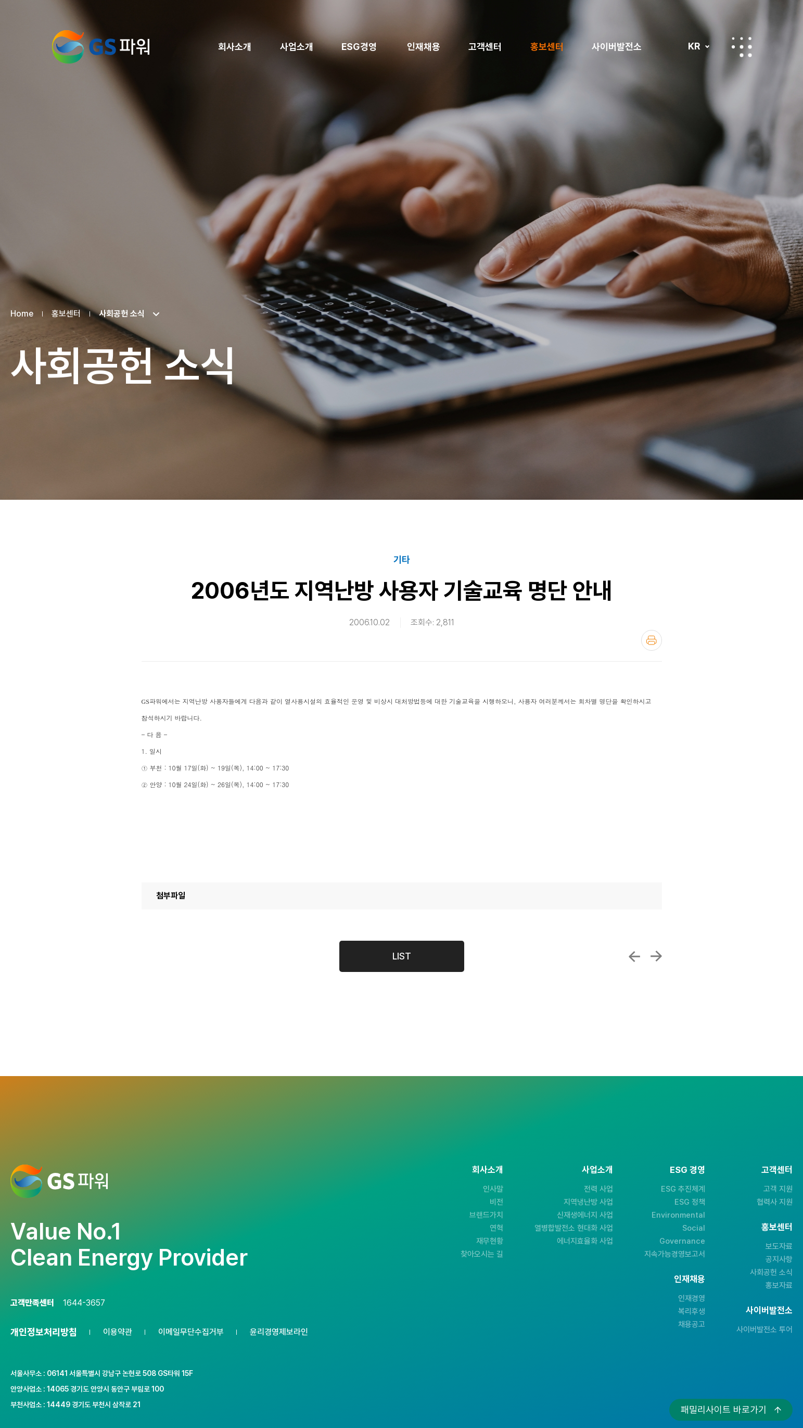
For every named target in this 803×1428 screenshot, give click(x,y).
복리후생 (691, 1311)
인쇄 (651, 640)
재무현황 (489, 1241)
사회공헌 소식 (771, 1272)
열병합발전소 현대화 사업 (573, 1228)
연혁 (496, 1228)
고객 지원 (778, 1189)
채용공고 (691, 1324)
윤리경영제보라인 (279, 1332)
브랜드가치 (486, 1215)
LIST (401, 956)
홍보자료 (779, 1285)
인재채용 (423, 46)
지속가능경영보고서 (674, 1254)
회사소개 (234, 46)
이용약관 (117, 1332)
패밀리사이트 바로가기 (724, 1409)
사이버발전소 (617, 46)
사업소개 (296, 46)
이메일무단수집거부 (191, 1332)
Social (693, 1228)
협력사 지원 (775, 1202)
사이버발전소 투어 (764, 1329)
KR (694, 46)
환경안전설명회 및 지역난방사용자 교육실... (634, 956)
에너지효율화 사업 (585, 1241)
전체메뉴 (741, 46)
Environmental (678, 1215)
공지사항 (779, 1259)
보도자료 (779, 1246)
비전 (496, 1202)
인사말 (493, 1189)
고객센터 (485, 46)
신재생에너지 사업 (585, 1215)
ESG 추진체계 (683, 1189)
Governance (682, 1241)
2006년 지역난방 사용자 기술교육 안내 (656, 956)
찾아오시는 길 (482, 1254)
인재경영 (691, 1298)
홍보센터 (547, 46)
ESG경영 (359, 46)
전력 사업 (598, 1189)
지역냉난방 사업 (588, 1202)
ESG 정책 (689, 1202)
